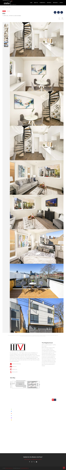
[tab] (53, 400)
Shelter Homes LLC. (9, 468)
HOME (31, 2)
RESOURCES (55, 2)
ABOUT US (36, 2)
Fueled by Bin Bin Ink (25, 468)
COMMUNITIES (42, 2)
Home (3, 7)
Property (7, 7)
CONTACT (61, 2)
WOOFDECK (49, 2)
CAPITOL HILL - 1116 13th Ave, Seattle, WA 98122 (11, 15)
